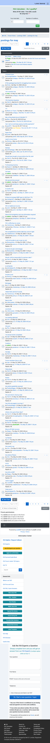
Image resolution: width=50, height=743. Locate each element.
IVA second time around (12, 180)
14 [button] (44, 44)
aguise (9, 465)
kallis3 (9, 173)
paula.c (15, 235)
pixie (8, 208)
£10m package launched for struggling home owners (20, 83)
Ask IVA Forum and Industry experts (21, 64)
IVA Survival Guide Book (10, 557)
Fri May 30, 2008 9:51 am (22, 364)
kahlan (15, 143)
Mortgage (8, 283)
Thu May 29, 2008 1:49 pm (27, 493)
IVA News (7, 730)
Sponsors (21, 732)
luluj (14, 62)
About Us (21, 724)
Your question (14, 657)
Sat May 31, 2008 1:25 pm (27, 184)
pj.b (14, 407)
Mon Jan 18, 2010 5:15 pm (24, 152)
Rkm (8, 119)
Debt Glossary (8, 732)
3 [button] (32, 44)
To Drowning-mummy (11, 165)
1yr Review (8, 438)
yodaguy (15, 78)
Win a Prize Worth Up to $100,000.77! (16, 117)
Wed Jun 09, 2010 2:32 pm (25, 143)
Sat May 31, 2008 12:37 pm (26, 192)
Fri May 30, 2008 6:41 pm (25, 296)
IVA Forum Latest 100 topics (11, 561)
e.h (8, 285)
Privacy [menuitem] (23, 532)
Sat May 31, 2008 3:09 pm (27, 175)
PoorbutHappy (11, 388)
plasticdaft (16, 424)
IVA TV (5, 565)
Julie (14, 476)
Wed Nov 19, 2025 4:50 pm (27, 87)
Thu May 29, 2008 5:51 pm (25, 467)
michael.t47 (10, 199)
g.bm (14, 152)
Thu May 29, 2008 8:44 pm (27, 433)
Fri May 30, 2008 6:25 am (24, 381)
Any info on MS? (10, 472)
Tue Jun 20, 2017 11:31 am (29, 128)
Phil (8, 328)
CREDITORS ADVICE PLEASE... (14, 292)
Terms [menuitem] (27, 532)
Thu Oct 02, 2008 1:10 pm (24, 160)
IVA (6, 724)
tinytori (15, 442)
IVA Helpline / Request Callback (12, 540)
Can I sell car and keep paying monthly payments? (19, 124)
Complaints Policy (39, 728)
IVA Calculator (19, 9)
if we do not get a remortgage (14, 249)
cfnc (8, 319)
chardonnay (10, 225)
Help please (8, 369)
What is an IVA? (7, 580)
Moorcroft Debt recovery (12, 429)
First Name (13, 672)
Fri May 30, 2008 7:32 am (24, 373)
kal (14, 330)
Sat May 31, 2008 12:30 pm (25, 201)
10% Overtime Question (12, 100)
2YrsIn (14, 192)
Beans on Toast (11, 111)
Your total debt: (14, 18)
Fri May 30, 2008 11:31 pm (26, 261)
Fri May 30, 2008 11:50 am (27, 347)
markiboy (15, 433)
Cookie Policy (37, 732)
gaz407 (9, 126)
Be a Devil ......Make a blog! (13, 56)
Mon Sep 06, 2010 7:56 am (25, 136)
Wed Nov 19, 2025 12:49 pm (27, 113)
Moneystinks (10, 242)
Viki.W (9, 102)
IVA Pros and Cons (8, 584)
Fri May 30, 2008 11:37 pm (26, 244)
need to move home (11, 139)
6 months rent (9, 189)
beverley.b (16, 399)
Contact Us (22, 726)
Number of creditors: (32, 18)
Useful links (6, 641)
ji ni (14, 321)
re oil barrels (9, 266)
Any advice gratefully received (14, 386)
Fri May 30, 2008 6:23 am (25, 390)
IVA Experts (6, 544)
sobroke (15, 304)
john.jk (15, 296)
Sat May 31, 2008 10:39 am (28, 218)
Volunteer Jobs (23, 730)
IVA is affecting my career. (12, 223)
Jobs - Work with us (24, 728)
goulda (15, 467)
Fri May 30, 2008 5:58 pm (26, 304)
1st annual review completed (13, 335)
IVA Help (5, 633)
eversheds (8, 309)
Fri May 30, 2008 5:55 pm (27, 313)
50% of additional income (12, 206)
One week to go (9, 446)
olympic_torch (17, 459)
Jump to (44, 508)
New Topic (6, 48)
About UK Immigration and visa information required (20, 214)
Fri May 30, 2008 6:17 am (23, 407)
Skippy (9, 431)
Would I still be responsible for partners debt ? (18, 257)
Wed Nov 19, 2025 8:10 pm (27, 78)
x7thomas (16, 227)
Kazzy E (9, 167)
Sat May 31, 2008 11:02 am (24, 210)
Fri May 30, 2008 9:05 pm (29, 278)
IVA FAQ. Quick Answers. (10, 588)
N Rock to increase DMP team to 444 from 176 (18, 197)
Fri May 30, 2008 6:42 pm (28, 287)
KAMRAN (15, 175)
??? (6, 109)
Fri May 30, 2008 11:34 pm (26, 253)
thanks (7, 377)
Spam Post (8, 132)
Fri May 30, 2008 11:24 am (28, 356)
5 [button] (38, 44)
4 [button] (35, 44)
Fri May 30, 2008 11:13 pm (29, 270)
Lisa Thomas (16, 128)
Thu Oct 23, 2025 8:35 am (24, 121)
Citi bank (7, 171)
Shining (9, 141)
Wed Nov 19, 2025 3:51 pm (27, 104)
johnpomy (16, 218)
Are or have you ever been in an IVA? (21, 693)
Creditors (8, 343)
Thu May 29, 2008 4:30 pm (24, 476)
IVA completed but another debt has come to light (19, 232)
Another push (9, 274)
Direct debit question (11, 420)
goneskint (16, 313)
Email (20, 679)
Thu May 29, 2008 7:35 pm (25, 442)
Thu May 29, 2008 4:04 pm (29, 484)
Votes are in (8, 489)
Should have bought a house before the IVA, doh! (19, 156)
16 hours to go (9, 74)
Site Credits (37, 734)
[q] (11, 569)
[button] (24, 43)
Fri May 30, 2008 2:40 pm (23, 330)
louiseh (15, 338)
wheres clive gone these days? (14, 412)
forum (32, 715)
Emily (8, 85)
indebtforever (11, 233)
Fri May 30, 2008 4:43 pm (23, 321)
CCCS (7, 463)
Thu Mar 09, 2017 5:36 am (24, 62)
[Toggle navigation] (47, 3)
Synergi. (7, 148)
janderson (16, 184)
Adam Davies (16, 278)
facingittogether (11, 76)
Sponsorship (22, 734)
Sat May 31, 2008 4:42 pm (26, 169)
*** (29, 13)
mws (14, 160)
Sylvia (14, 373)
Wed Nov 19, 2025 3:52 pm (27, 95)
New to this (8, 300)
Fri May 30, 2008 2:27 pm (25, 338)
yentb (8, 134)
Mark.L (15, 390)
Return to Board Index (9, 508)
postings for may (9, 40)
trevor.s (15, 261)
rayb (8, 337)
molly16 (15, 253)
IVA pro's (7, 326)
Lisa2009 (9, 483)
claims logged (9, 481)
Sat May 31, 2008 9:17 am (27, 227)
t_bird (14, 381)
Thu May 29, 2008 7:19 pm (30, 459)
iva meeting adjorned (11, 317)
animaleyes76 (11, 268)
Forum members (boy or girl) (13, 360)
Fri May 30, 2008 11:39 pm (26, 235)
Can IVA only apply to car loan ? (14, 403)
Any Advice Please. (10, 455)
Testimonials (8, 734)
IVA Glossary (6, 637)
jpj (13, 364)
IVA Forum (7, 728)
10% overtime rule (10, 91)
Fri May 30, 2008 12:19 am (31, 416)
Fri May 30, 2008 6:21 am (27, 399)
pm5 (14, 210)
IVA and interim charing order (13, 395)
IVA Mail (7, 352)
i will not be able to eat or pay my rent (16, 240)
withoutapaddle (17, 450)
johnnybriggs (11, 150)
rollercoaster (10, 302)
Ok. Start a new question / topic (25, 697)
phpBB (18, 530)
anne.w (15, 244)
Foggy (9, 58)
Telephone (13, 686)
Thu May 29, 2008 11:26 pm (28, 424)
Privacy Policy (38, 730)
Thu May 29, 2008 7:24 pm (30, 450)
